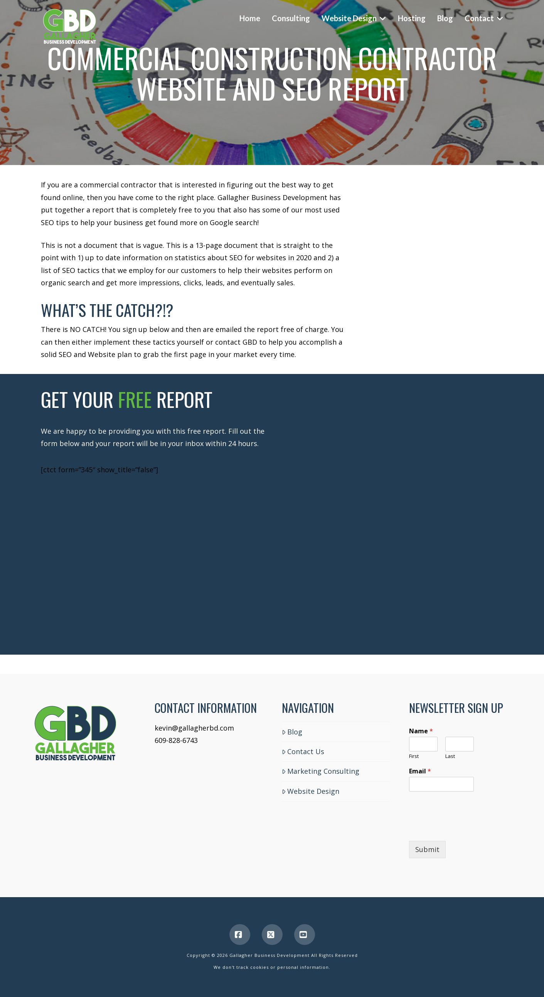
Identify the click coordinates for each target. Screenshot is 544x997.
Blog (292, 731)
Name (421, 731)
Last (450, 756)
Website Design (310, 791)
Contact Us (303, 751)
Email (420, 771)
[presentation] (467, 828)
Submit (427, 849)
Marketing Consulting (320, 771)
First (414, 756)
